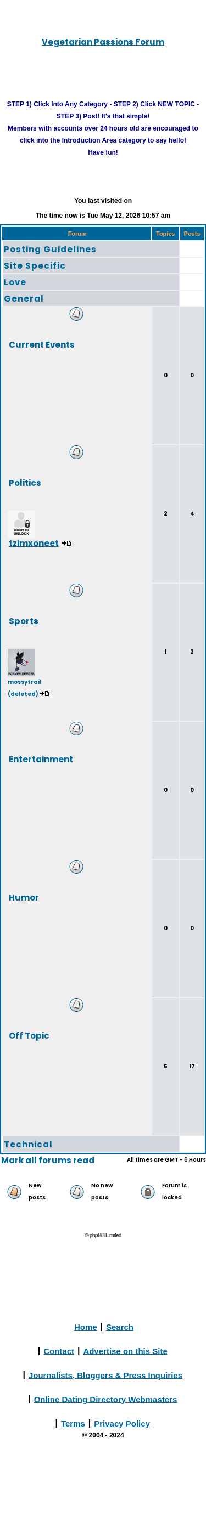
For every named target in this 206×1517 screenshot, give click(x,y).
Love (15, 282)
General (24, 298)
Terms (73, 1423)
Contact (58, 1350)
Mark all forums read (47, 1160)
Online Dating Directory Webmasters (105, 1398)
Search (119, 1326)
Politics (25, 482)
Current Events (42, 344)
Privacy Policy (122, 1423)
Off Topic (29, 1035)
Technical (28, 1144)
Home (85, 1326)
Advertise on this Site (125, 1350)
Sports (23, 620)
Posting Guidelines (50, 249)
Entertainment (41, 759)
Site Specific (35, 265)
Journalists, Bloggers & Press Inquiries (105, 1374)
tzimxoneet (34, 542)
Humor (24, 897)
